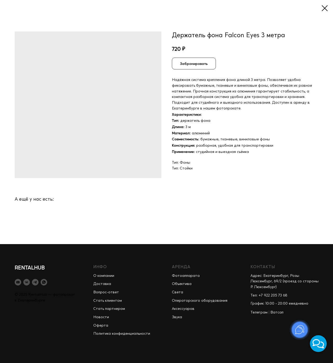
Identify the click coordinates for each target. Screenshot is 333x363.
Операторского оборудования (199, 300)
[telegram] (35, 282)
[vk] (26, 282)
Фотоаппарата (186, 276)
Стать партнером (109, 309)
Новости (101, 317)
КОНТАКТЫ (262, 266)
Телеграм (259, 312)
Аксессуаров (183, 309)
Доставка (102, 284)
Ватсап (276, 312)
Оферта (100, 325)
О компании (103, 276)
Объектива (182, 284)
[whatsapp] (44, 282)
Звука (177, 317)
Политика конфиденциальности (121, 334)
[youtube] (18, 282)
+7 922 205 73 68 (273, 295)
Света (177, 292)
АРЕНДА (181, 266)
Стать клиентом (107, 300)
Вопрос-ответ (106, 292)
